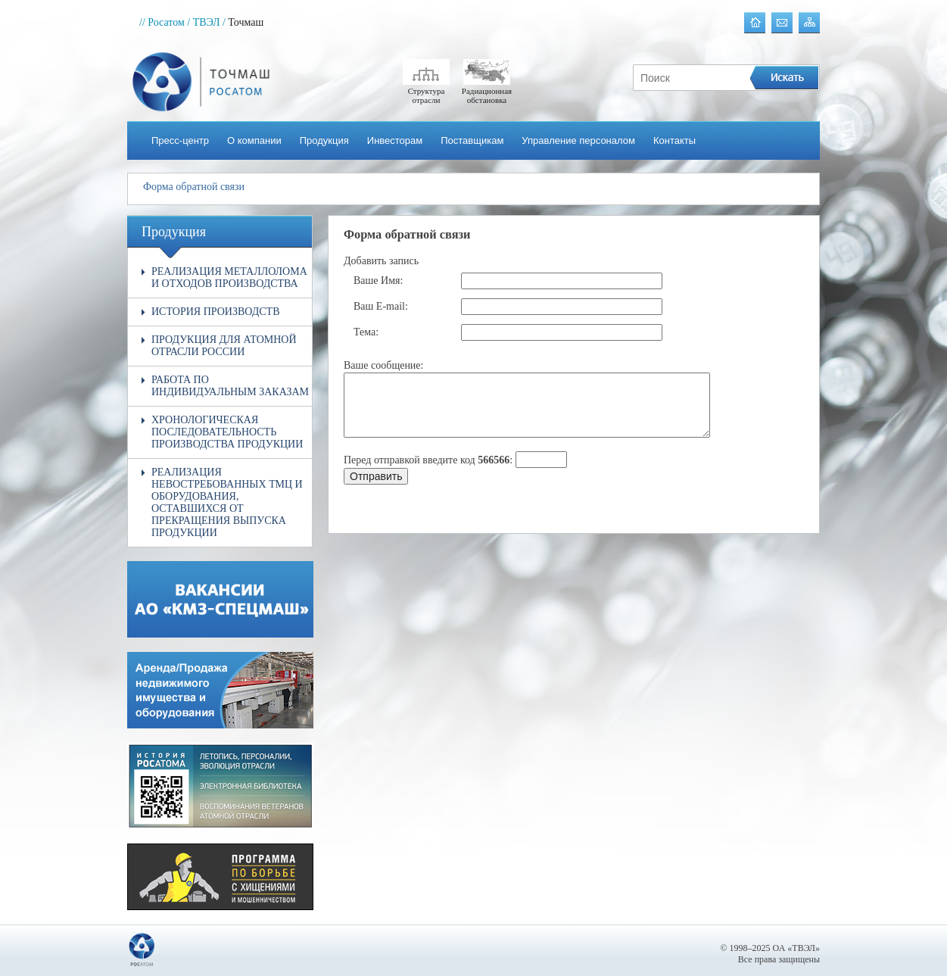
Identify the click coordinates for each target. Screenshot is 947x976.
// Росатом (162, 22)
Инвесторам (394, 140)
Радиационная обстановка (487, 90)
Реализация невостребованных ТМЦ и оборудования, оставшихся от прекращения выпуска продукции (227, 502)
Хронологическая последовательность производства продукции (227, 432)
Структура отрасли (426, 90)
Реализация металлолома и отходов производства (229, 277)
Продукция (324, 140)
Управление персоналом (578, 140)
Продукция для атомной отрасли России (224, 345)
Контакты (674, 140)
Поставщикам (472, 140)
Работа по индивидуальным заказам (230, 386)
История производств (215, 311)
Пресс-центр (180, 140)
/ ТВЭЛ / (206, 22)
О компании (254, 140)
